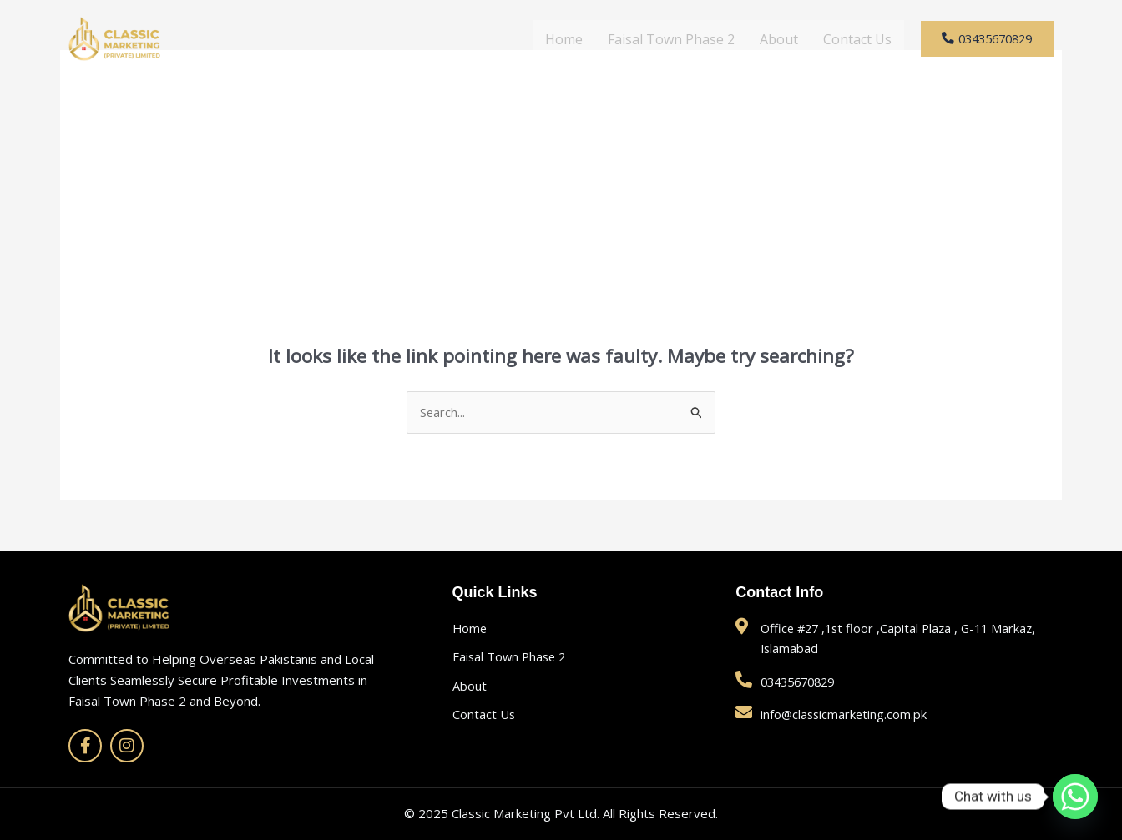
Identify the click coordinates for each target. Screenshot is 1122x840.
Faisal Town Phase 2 (654, 39)
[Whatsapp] (1075, 796)
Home (547, 39)
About (762, 39)
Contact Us (840, 39)
